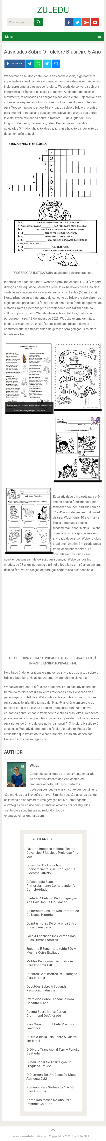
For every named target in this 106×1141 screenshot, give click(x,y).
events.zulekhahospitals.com (30, 1136)
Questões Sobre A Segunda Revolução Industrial (46, 988)
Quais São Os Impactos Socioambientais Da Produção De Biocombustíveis (50, 869)
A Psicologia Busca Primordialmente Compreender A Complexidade (50, 885)
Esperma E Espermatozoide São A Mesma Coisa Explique (51, 950)
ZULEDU (53, 10)
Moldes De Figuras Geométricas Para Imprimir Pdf (50, 963)
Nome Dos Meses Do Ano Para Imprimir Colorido (48, 1102)
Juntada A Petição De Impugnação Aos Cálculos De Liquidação (51, 900)
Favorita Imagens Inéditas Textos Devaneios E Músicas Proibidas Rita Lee (52, 852)
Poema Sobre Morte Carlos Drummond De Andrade (46, 1013)
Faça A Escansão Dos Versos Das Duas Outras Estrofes (51, 938)
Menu (9, 37)
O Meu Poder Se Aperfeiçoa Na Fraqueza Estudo (48, 1064)
